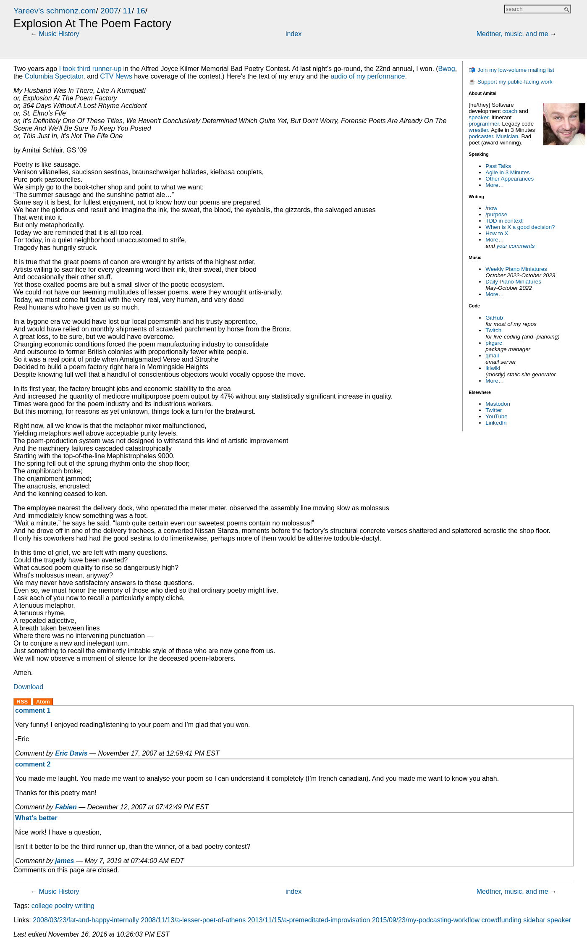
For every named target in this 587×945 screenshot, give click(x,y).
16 (140, 10)
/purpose (496, 214)
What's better (36, 818)
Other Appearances (509, 179)
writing (84, 905)
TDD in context (503, 221)
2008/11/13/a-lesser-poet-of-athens (193, 920)
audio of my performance (367, 76)
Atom (43, 701)
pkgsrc (493, 343)
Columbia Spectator (54, 76)
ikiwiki (492, 368)
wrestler (478, 130)
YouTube (496, 416)
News (116, 76)
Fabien (66, 807)
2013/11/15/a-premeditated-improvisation (309, 920)
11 (127, 10)
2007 (109, 10)
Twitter (493, 410)
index (293, 33)
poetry (64, 905)
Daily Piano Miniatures (513, 281)
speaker (478, 117)
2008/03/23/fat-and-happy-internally (86, 920)
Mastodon (497, 404)
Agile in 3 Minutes (507, 172)
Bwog (446, 68)
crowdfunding (501, 920)
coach (509, 111)
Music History (59, 33)
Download (28, 686)
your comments (515, 246)
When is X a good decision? (520, 227)
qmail (492, 355)
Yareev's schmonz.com (54, 10)
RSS (22, 701)
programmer (484, 124)
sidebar (534, 920)
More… (494, 185)
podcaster (481, 136)
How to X (496, 233)
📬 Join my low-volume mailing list (511, 70)
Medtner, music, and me (512, 33)
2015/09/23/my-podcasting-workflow (426, 920)
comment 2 (32, 764)
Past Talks (498, 166)
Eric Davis (71, 753)
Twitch (493, 330)
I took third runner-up (90, 68)
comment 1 (32, 710)
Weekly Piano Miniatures (516, 269)
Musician (507, 136)
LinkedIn (495, 423)
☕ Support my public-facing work (510, 82)
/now (491, 208)
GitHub (494, 318)
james (64, 860)
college (42, 905)
